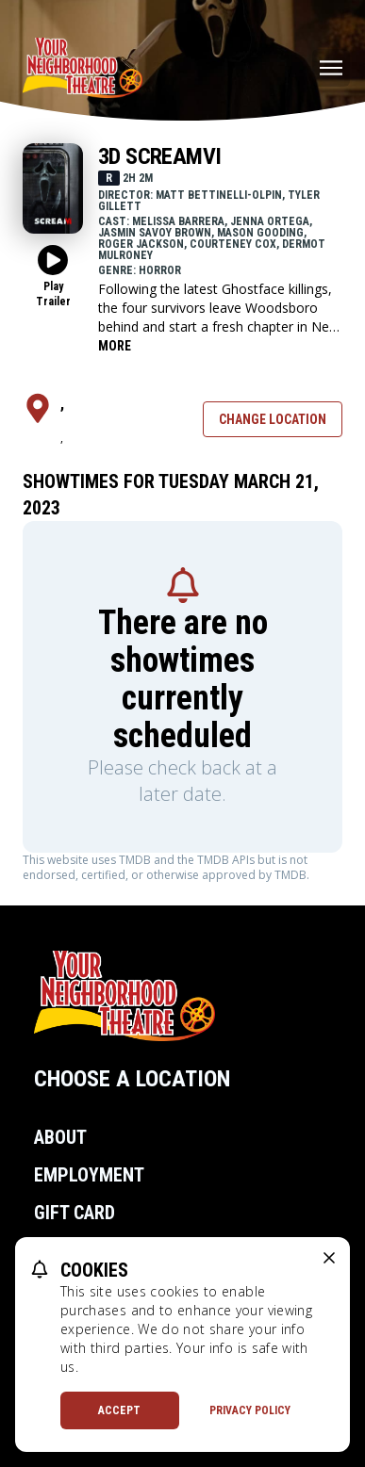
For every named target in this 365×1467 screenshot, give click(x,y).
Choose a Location (132, 1079)
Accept (119, 1410)
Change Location (272, 419)
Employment (89, 1175)
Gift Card (74, 1212)
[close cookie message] (329, 1257)
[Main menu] (331, 68)
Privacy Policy (249, 1410)
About (60, 1137)
